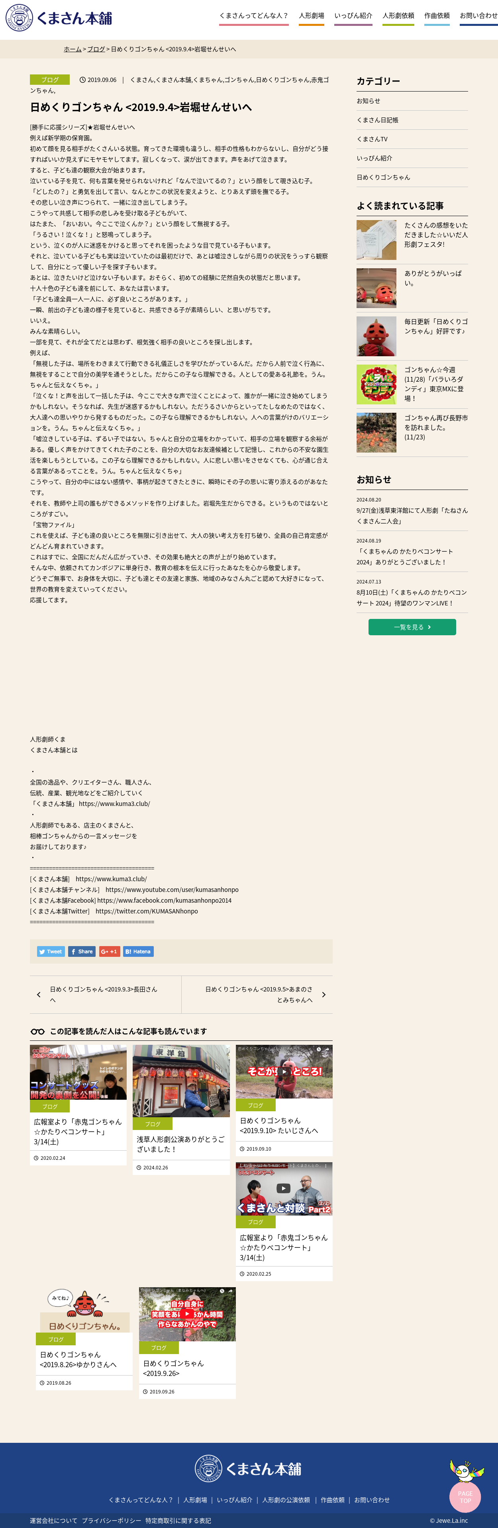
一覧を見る (412, 627)
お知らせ (368, 100)
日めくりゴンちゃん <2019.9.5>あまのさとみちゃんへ (259, 994)
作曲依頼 (437, 15)
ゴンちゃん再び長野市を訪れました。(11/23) (436, 427)
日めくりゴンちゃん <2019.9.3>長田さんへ (103, 994)
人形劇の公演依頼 (286, 1499)
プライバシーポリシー (111, 1520)
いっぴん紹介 (353, 15)
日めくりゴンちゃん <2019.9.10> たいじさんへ (279, 1125)
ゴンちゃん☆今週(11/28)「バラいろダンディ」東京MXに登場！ (434, 384)
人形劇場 (311, 15)
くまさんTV (372, 139)
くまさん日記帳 (377, 119)
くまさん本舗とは (54, 749)
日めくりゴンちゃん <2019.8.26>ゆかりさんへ (78, 1359)
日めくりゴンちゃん (383, 177)
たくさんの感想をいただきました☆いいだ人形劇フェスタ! (436, 234)
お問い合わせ (479, 15)
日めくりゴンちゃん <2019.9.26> (173, 1368)
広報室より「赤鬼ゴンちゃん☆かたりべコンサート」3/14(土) (78, 1131)
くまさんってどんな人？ (254, 15)
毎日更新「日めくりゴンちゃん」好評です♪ (436, 326)
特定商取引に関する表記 (178, 1520)
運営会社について (54, 1520)
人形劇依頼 (398, 15)
